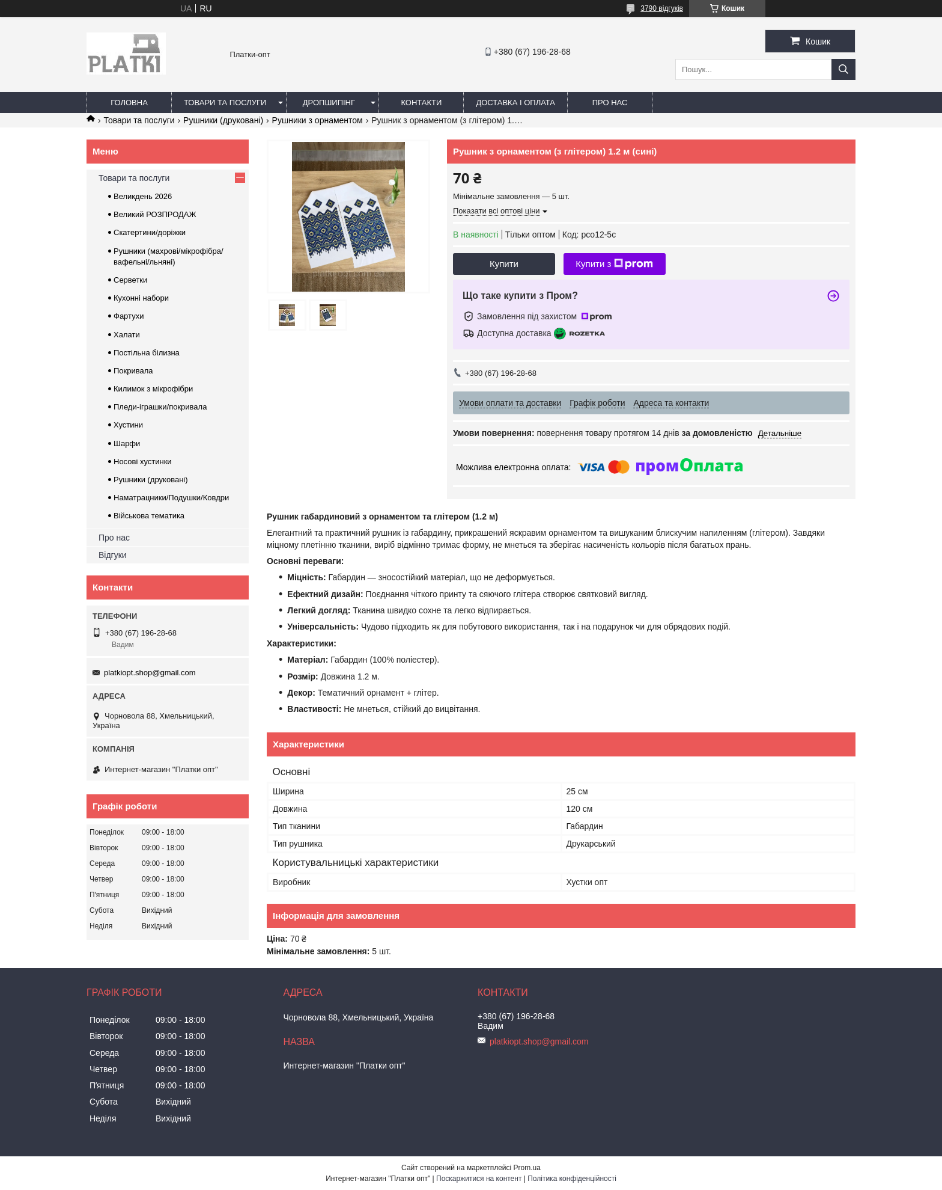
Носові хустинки (143, 461)
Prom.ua (527, 1168)
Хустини (128, 424)
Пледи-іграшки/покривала (160, 406)
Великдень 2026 (143, 196)
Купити (504, 264)
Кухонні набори (141, 297)
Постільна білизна (147, 352)
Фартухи (129, 316)
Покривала (133, 370)
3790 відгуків (661, 8)
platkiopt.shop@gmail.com (150, 672)
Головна (129, 102)
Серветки (130, 279)
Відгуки (113, 555)
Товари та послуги (225, 102)
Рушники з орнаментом (317, 120)
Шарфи (127, 443)
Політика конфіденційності (571, 1178)
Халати (127, 334)
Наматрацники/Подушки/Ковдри (171, 497)
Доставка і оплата (515, 102)
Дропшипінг (329, 102)
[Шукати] (843, 69)
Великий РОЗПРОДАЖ (155, 214)
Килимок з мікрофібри (153, 388)
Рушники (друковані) (223, 120)
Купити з (614, 264)
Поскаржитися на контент (478, 1178)
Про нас (610, 102)
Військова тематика (149, 515)
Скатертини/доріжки (150, 232)
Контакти (421, 102)
